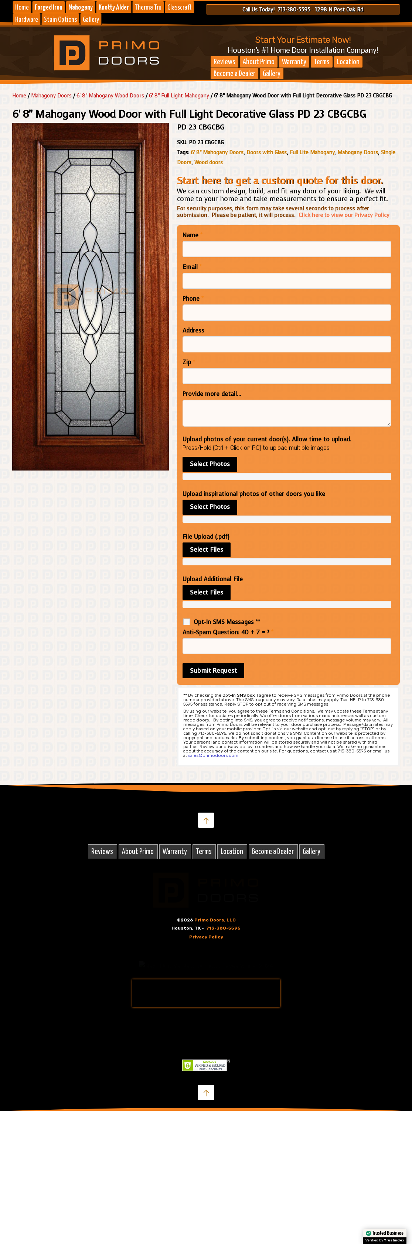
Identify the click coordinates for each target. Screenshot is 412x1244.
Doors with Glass (266, 152)
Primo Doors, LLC (215, 920)
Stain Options (60, 19)
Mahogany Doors (357, 152)
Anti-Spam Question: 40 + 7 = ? (228, 632)
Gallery (91, 19)
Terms (322, 62)
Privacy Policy (206, 937)
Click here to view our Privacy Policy (344, 215)
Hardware (26, 19)
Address (193, 330)
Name (192, 235)
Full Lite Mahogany (312, 152)
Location (348, 62)
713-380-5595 (223, 928)
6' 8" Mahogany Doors (217, 152)
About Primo (259, 62)
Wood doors (208, 162)
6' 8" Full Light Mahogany (179, 95)
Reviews (224, 62)
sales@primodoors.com (213, 755)
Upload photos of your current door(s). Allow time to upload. (267, 439)
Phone (193, 299)
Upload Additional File (213, 579)
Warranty (294, 62)
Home (22, 7)
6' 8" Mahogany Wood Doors (110, 95)
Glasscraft (179, 7)
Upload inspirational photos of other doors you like (254, 494)
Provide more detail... (212, 394)
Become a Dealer (234, 73)
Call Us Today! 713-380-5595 (276, 9)
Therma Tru (148, 7)
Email (192, 267)
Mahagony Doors (51, 95)
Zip (189, 362)
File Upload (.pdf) (206, 537)
